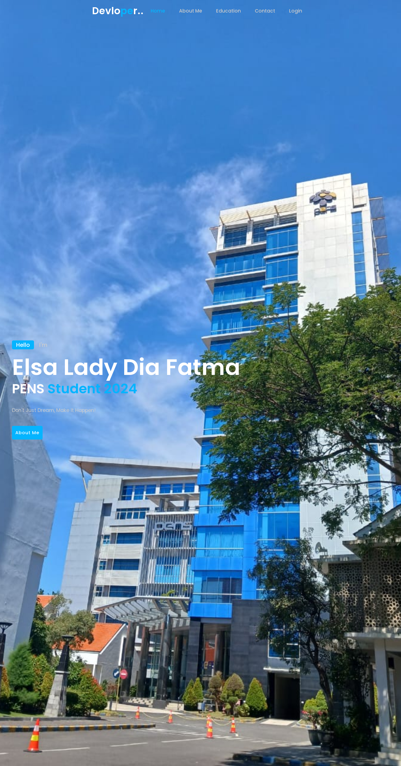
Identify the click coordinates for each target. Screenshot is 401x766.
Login (295, 11)
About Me (190, 11)
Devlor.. (118, 11)
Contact (265, 11)
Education (228, 11)
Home (158, 11)
